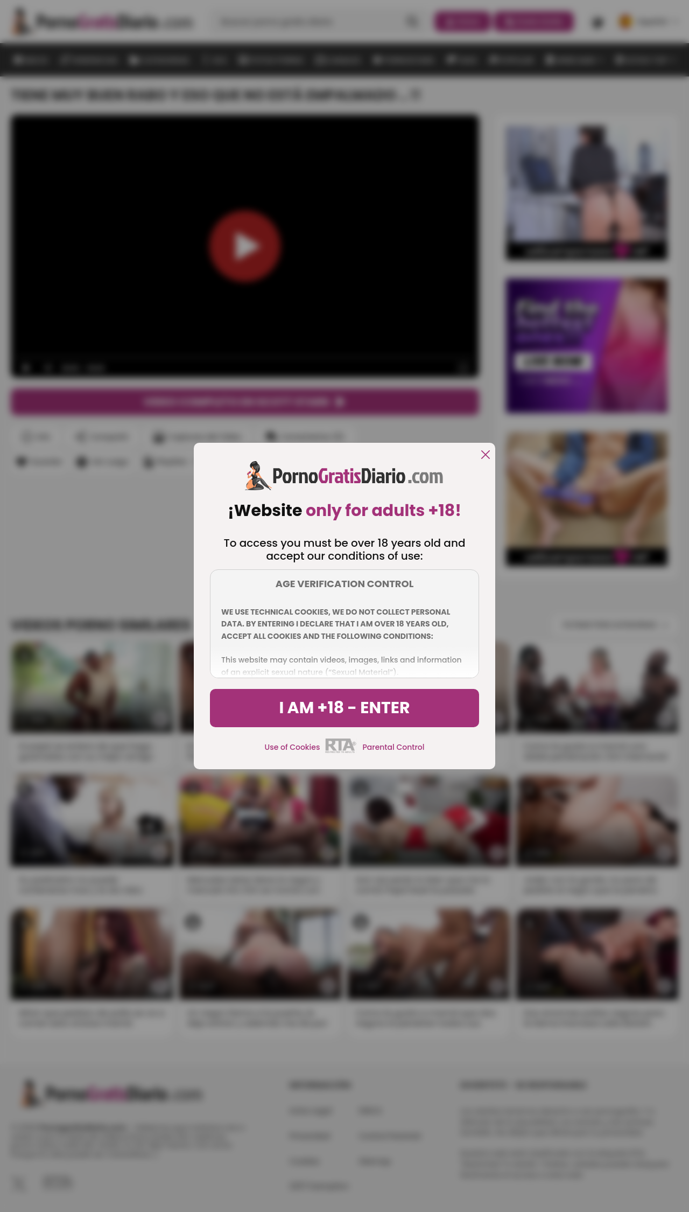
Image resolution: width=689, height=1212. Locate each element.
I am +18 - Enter (344, 707)
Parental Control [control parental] (393, 747)
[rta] (341, 751)
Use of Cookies (292, 747)
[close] (485, 455)
